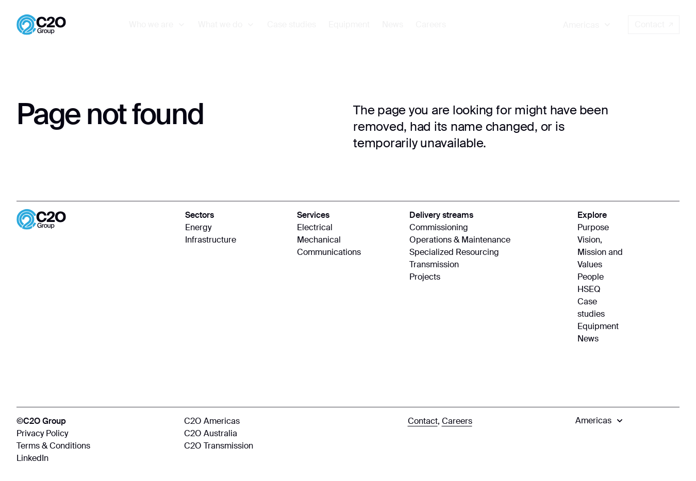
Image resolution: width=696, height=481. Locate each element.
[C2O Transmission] (290, 446)
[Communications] (348, 252)
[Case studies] (291, 25)
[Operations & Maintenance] (488, 240)
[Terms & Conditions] (95, 446)
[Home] (41, 24)
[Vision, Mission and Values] (600, 252)
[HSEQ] (600, 289)
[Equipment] (349, 25)
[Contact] (423, 421)
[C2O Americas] (290, 421)
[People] (600, 277)
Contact (654, 24)
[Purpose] (600, 227)
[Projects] (488, 277)
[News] (392, 25)
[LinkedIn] (95, 458)
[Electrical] (348, 227)
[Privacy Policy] (95, 433)
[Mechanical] (348, 240)
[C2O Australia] (290, 433)
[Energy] (236, 227)
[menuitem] (157, 24)
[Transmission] (488, 265)
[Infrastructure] (236, 240)
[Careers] (431, 25)
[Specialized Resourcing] (488, 252)
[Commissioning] (488, 227)
